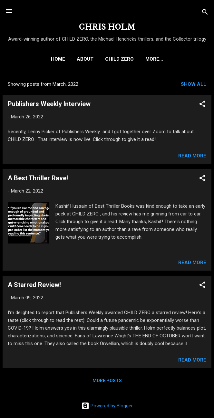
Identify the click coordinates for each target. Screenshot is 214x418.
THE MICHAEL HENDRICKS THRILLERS (154, 59)
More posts (107, 381)
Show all (193, 85)
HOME (22, 59)
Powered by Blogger (107, 406)
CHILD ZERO (83, 59)
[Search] (205, 13)
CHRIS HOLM (107, 27)
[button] (202, 106)
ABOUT (49, 59)
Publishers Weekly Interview (49, 105)
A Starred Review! (34, 286)
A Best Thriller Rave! (38, 179)
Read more (192, 157)
